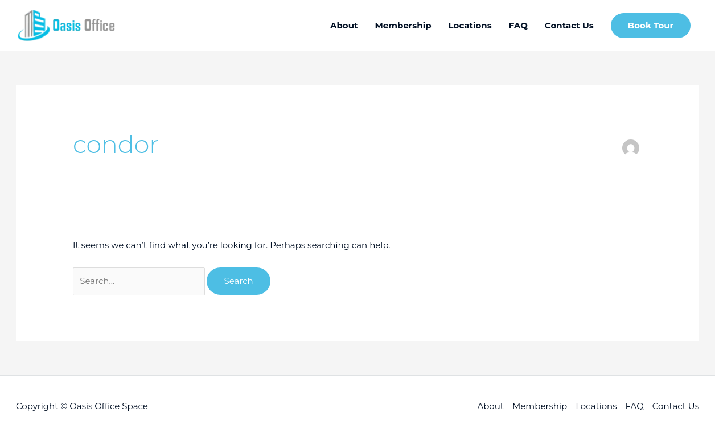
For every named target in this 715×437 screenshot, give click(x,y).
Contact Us (675, 406)
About (490, 406)
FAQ (635, 406)
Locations (596, 406)
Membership (539, 406)
